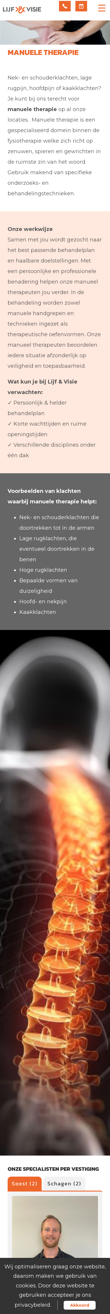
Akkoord (79, 1305)
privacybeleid (32, 1305)
